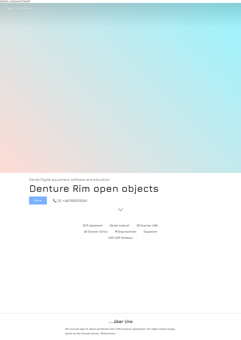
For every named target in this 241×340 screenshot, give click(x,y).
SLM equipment (92, 225)
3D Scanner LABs (147, 225)
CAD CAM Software (120, 238)
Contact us (25, 8)
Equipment (150, 231)
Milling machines (125, 231)
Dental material (119, 225)
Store (9, 8)
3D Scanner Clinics (96, 231)
